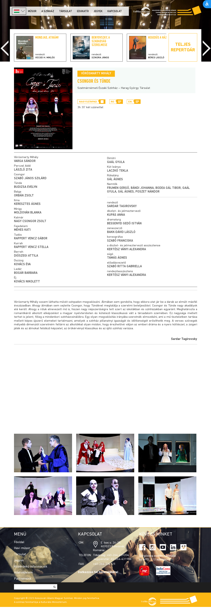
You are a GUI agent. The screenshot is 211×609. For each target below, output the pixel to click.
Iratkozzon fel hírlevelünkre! (98, 572)
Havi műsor (22, 548)
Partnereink (22, 578)
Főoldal (19, 542)
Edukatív (83, 11)
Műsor (32, 11)
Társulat (65, 11)
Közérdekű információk (30, 566)
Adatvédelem (23, 572)
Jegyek (98, 11)
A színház (47, 11)
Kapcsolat (114, 11)
